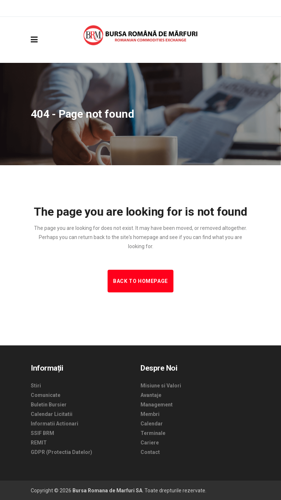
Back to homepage (140, 281)
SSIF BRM (42, 433)
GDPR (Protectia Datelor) (61, 452)
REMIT (39, 443)
